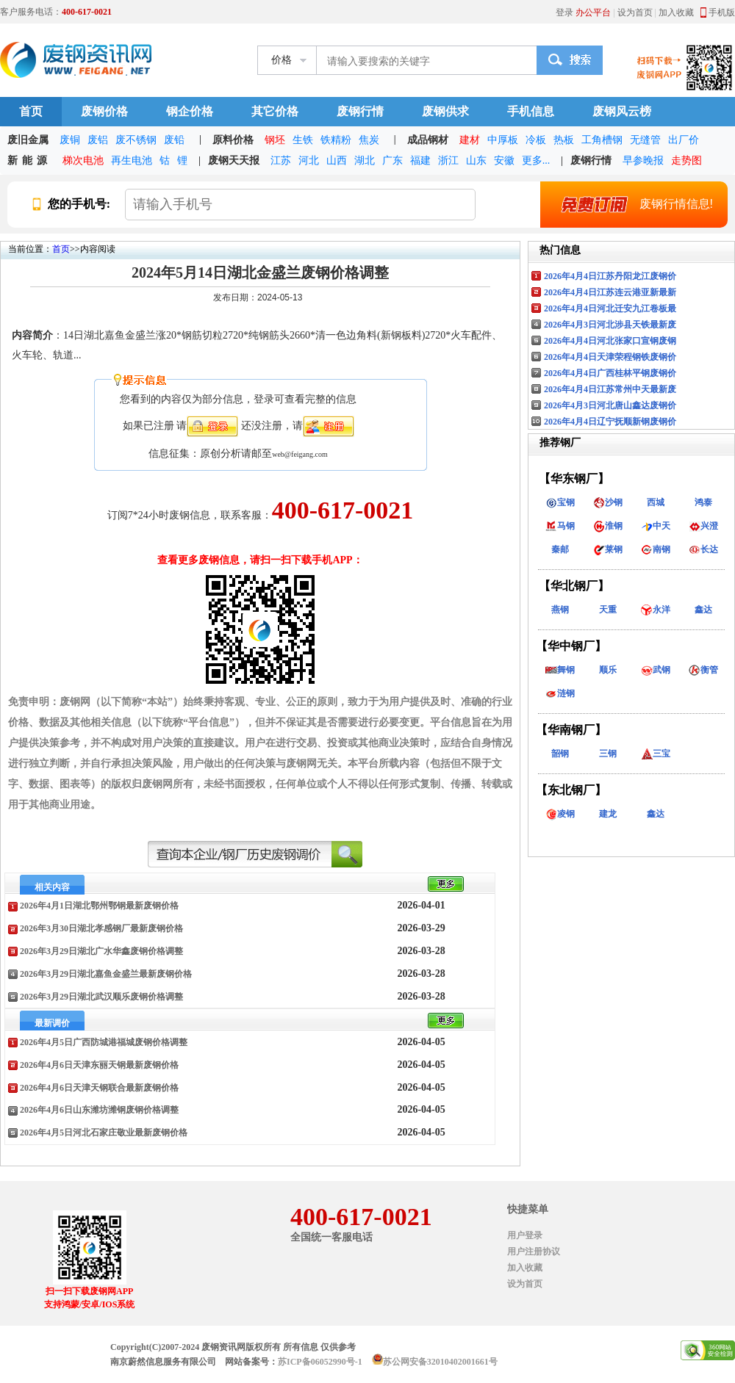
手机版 (722, 12)
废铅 (174, 139)
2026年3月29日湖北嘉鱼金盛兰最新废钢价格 (106, 974)
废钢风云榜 (621, 111)
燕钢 (560, 609)
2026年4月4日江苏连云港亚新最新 (610, 292)
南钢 (655, 549)
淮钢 (608, 526)
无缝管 (645, 139)
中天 (655, 526)
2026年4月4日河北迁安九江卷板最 (610, 308)
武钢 (655, 670)
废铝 (97, 139)
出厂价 (683, 139)
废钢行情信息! (630, 204)
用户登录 (524, 1235)
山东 (476, 160)
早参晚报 (643, 160)
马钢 (560, 526)
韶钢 (560, 753)
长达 (703, 549)
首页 (31, 111)
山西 (336, 160)
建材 (469, 139)
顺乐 (608, 670)
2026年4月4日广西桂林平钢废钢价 (610, 373)
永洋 (655, 609)
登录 (564, 12)
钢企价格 (189, 111)
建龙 (608, 814)
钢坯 (275, 139)
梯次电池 (83, 160)
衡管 (703, 670)
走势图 (686, 160)
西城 (655, 502)
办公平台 (593, 12)
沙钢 (608, 502)
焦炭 (369, 139)
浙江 (448, 160)
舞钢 (560, 670)
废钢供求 (445, 111)
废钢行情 (360, 111)
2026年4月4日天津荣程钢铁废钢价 (610, 357)
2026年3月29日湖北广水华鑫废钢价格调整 (101, 951)
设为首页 (635, 12)
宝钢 (560, 502)
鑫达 (703, 609)
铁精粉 (335, 139)
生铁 (303, 139)
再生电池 (131, 160)
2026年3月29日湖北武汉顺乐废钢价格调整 (101, 997)
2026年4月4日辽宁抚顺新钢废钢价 (610, 421)
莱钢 (608, 549)
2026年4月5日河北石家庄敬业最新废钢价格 (103, 1132)
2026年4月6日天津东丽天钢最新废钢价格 (99, 1065)
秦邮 (560, 549)
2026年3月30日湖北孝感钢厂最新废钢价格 (101, 928)
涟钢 (560, 693)
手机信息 (530, 111)
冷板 (536, 139)
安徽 (504, 160)
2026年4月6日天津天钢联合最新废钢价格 (99, 1088)
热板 (563, 139)
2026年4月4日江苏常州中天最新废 (610, 389)
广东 (392, 160)
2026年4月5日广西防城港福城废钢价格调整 (103, 1042)
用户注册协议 (533, 1251)
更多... (536, 160)
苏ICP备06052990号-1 (320, 1362)
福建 (420, 160)
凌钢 (560, 814)
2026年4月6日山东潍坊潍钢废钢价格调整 (99, 1110)
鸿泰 (703, 502)
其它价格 (274, 111)
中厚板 (502, 139)
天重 (608, 609)
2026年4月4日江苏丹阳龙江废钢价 (610, 276)
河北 (308, 160)
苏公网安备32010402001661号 (440, 1362)
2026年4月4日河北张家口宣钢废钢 (610, 341)
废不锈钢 (136, 139)
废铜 (70, 139)
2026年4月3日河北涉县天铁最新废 (610, 324)
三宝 (655, 753)
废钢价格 (104, 111)
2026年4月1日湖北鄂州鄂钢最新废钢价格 (99, 905)
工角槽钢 (602, 139)
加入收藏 (676, 12)
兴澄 (703, 526)
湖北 (364, 160)
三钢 (608, 753)
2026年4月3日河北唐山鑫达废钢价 (610, 405)
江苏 (280, 160)
